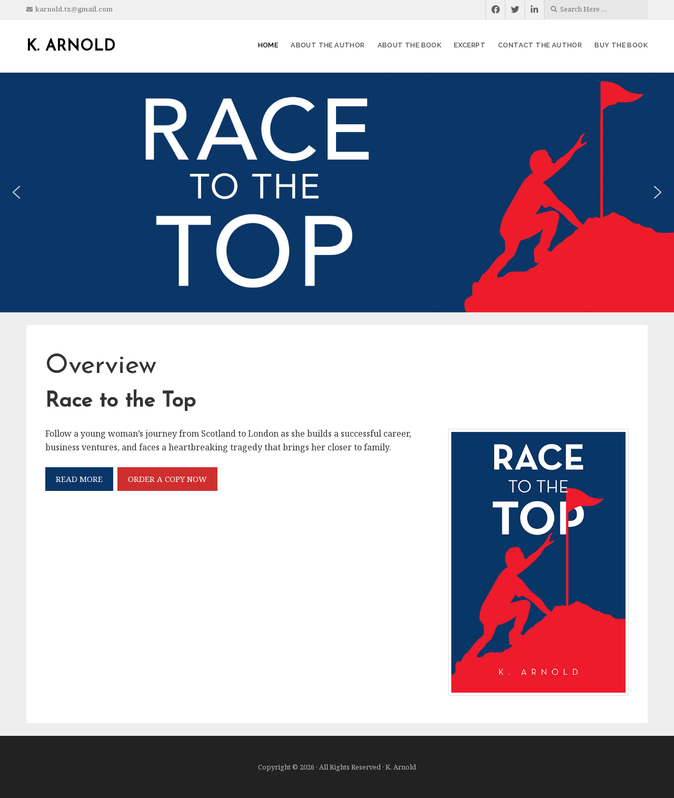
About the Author (327, 45)
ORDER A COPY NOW (167, 479)
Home (268, 45)
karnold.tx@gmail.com (74, 9)
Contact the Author (540, 45)
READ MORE (79, 479)
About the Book (410, 45)
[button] (16, 192)
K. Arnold (71, 46)
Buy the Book (621, 45)
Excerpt (469, 45)
